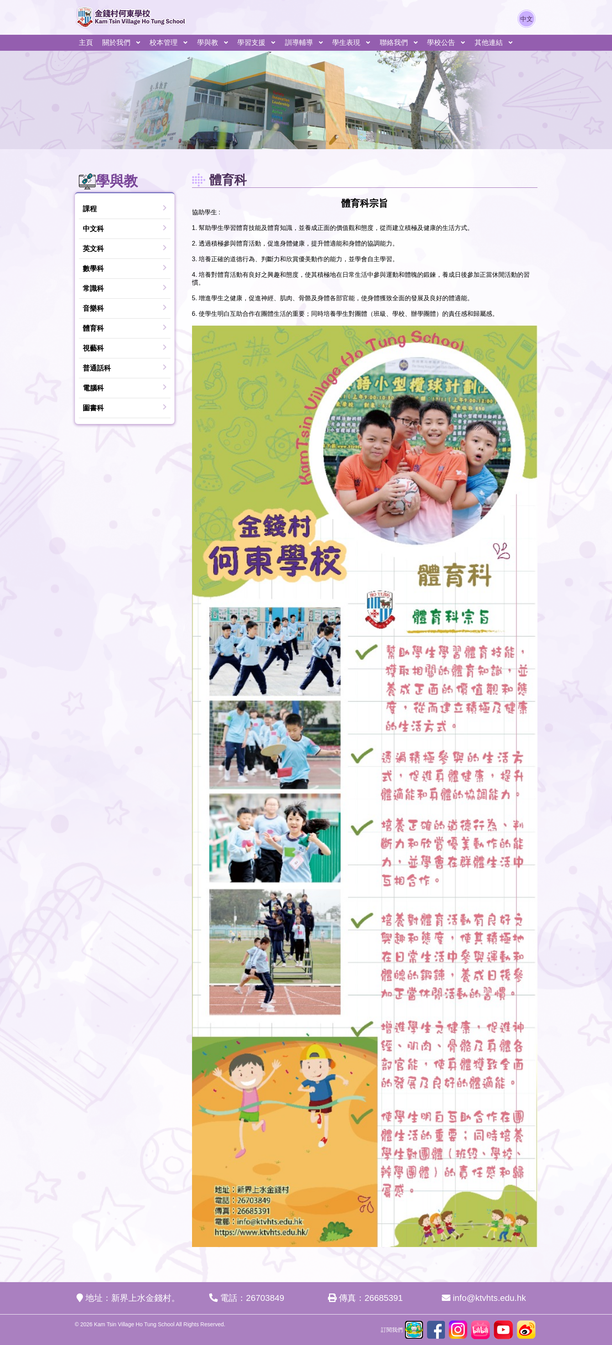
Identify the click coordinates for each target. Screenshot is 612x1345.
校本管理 (163, 42)
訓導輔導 (299, 42)
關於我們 (116, 42)
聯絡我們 (394, 42)
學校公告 (441, 42)
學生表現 (346, 42)
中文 (526, 19)
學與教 (207, 42)
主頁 (86, 42)
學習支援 (251, 42)
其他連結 (489, 42)
